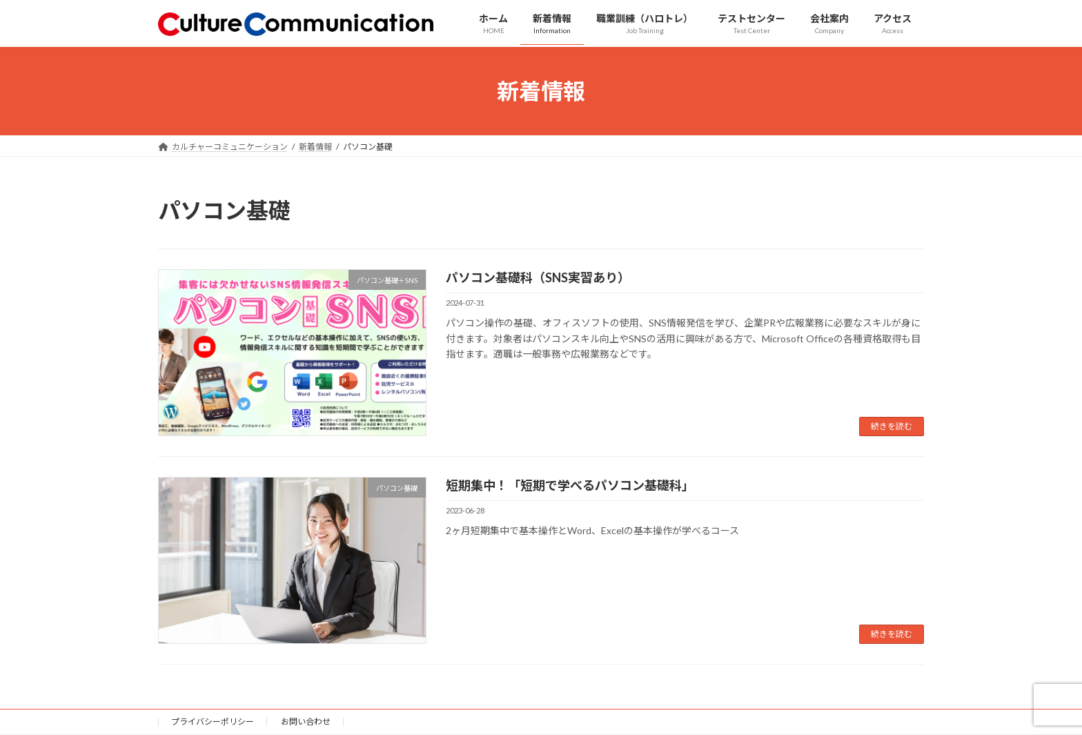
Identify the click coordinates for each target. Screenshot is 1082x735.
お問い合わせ (306, 721)
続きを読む (891, 426)
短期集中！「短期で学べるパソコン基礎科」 (570, 485)
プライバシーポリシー (212, 721)
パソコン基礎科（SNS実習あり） (538, 277)
